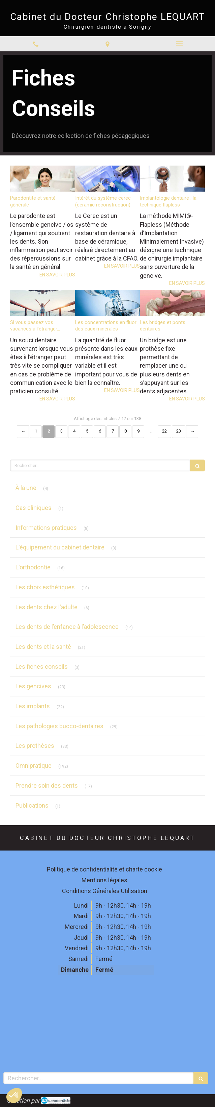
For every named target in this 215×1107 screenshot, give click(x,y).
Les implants (33, 706)
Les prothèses (35, 745)
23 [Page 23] (178, 431)
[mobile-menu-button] (179, 43)
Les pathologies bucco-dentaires (59, 726)
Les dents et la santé (43, 646)
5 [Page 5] (87, 431)
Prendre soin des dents (47, 785)
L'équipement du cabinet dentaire (60, 547)
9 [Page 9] (138, 431)
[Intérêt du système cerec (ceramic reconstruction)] (107, 179)
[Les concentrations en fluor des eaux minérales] (107, 303)
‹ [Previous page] (23, 431)
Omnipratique (34, 765)
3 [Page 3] (61, 431)
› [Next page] (192, 431)
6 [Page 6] (100, 431)
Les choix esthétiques (45, 587)
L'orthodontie (33, 567)
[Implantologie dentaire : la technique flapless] (172, 179)
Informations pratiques (46, 527)
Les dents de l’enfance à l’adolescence (67, 626)
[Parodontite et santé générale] (42, 179)
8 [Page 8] (125, 431)
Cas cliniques (34, 507)
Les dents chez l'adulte (47, 607)
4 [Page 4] (74, 431)
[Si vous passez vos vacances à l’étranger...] (42, 303)
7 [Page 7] (113, 431)
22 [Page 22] (164, 431)
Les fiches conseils (42, 666)
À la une (26, 487)
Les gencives (33, 686)
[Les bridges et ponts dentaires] (172, 303)
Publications (32, 805)
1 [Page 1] (36, 431)
